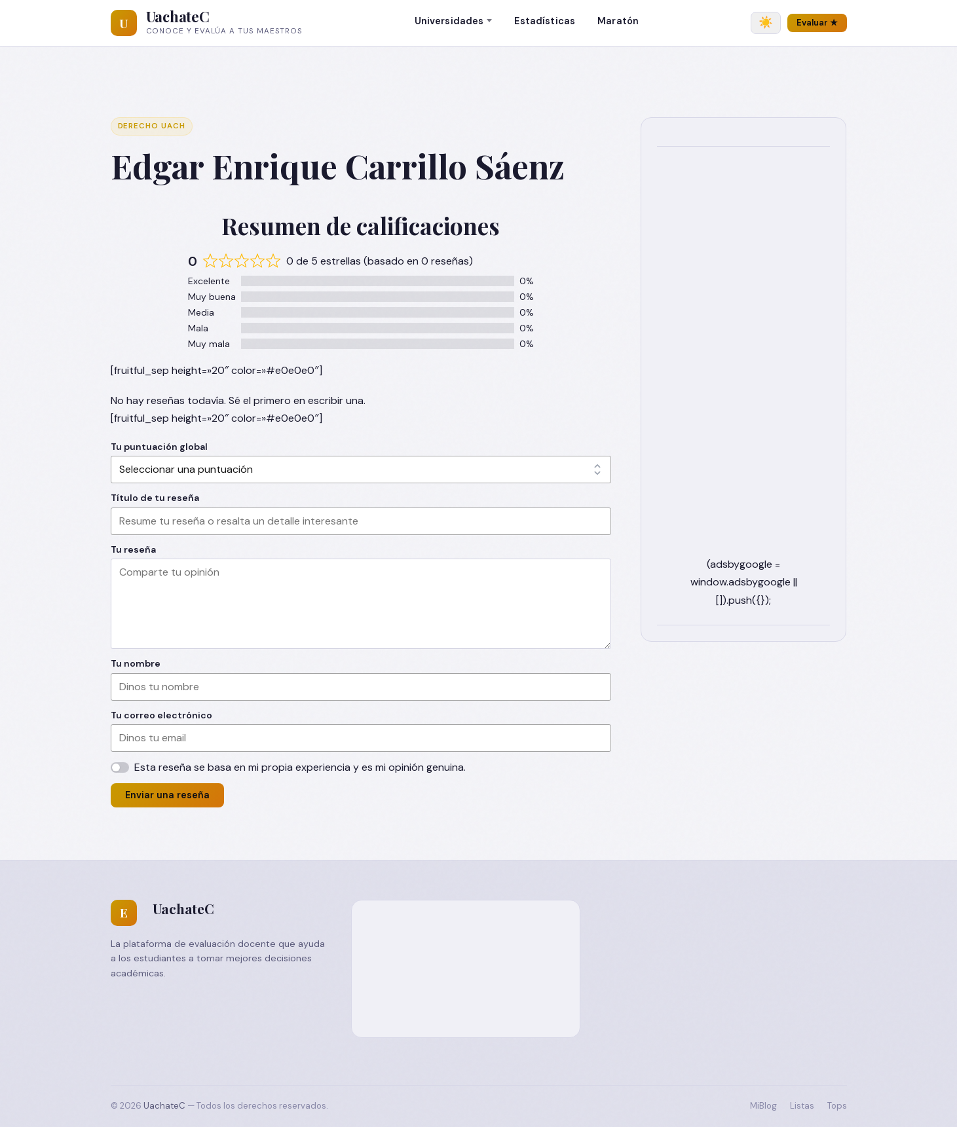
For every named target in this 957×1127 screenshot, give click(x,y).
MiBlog (763, 1105)
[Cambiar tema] (766, 23)
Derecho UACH (151, 126)
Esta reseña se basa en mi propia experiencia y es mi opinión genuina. (300, 767)
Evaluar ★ (817, 22)
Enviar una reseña (167, 795)
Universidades (449, 21)
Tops (837, 1105)
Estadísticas (544, 21)
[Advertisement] (743, 358)
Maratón (618, 21)
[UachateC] (124, 23)
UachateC (178, 16)
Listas (802, 1105)
